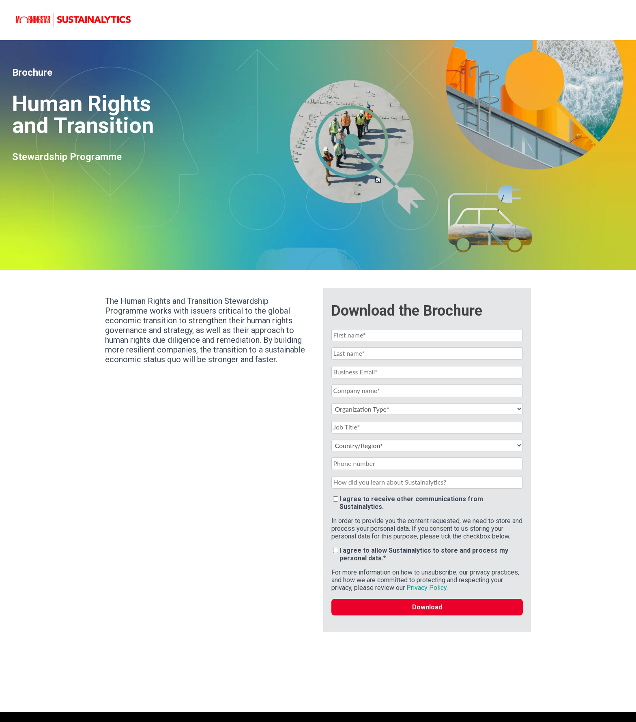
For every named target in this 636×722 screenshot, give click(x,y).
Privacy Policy (426, 588)
